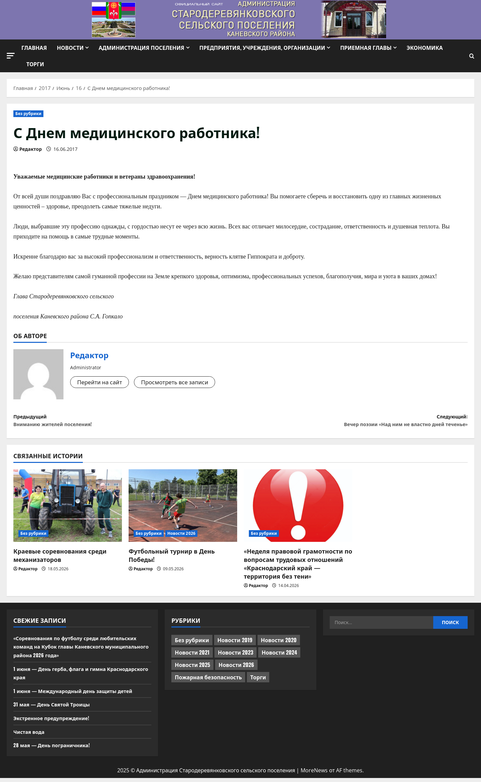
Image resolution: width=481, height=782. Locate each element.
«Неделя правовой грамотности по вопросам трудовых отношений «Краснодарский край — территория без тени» (298, 567)
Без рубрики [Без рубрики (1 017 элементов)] (192, 644)
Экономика (425, 47)
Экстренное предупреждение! (54, 722)
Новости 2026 (181, 537)
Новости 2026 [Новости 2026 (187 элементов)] (236, 669)
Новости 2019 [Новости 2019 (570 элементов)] (235, 644)
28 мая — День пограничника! (54, 749)
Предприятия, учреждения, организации (262, 47)
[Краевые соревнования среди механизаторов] (67, 509)
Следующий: (354, 422)
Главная (34, 47)
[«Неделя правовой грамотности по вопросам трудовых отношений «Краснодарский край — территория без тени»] (298, 509)
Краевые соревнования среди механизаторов (60, 558)
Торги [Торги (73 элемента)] (258, 681)
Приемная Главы (365, 47)
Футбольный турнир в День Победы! (172, 558)
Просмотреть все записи (180, 382)
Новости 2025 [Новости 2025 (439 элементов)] (192, 669)
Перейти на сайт (101, 382)
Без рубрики (28, 113)
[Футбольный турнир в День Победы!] (183, 509)
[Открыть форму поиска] (471, 56)
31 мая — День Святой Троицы (54, 708)
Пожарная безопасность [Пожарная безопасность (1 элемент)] (208, 681)
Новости (70, 47)
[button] (11, 56)
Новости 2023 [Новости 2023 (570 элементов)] (235, 656)
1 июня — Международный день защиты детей (77, 695)
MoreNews (314, 774)
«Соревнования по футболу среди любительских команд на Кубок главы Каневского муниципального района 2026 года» (80, 650)
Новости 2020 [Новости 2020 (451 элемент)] (279, 644)
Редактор (30, 149)
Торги (35, 64)
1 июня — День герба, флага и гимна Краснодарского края (63, 677)
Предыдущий (126, 422)
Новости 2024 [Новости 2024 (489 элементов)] (279, 656)
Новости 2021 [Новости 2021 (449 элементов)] (192, 656)
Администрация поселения (141, 47)
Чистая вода (30, 735)
